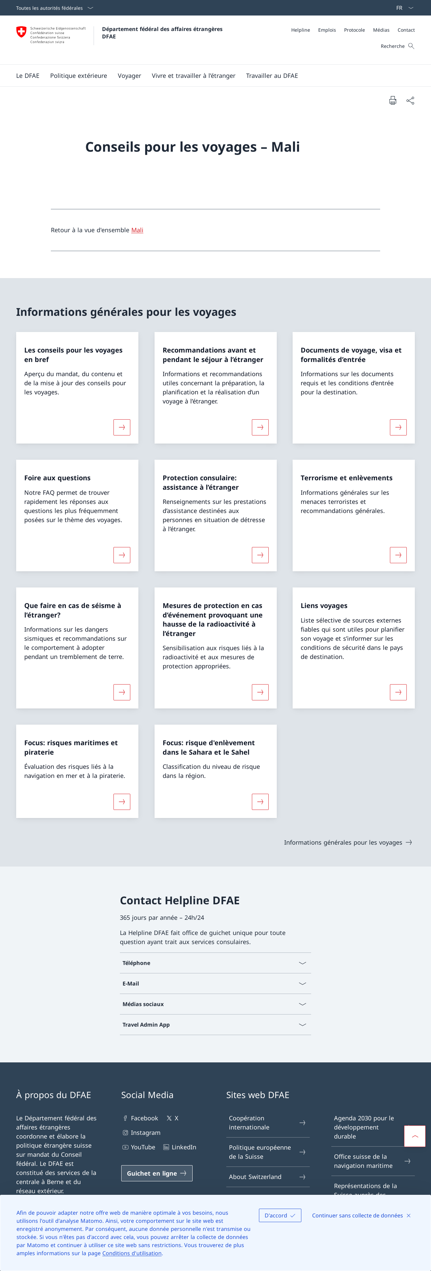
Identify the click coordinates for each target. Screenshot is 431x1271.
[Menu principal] (210, 75)
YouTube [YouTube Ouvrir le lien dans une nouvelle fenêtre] (138, 1147)
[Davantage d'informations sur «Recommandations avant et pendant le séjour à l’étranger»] (260, 427)
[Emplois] (327, 29)
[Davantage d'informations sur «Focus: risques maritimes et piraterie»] (121, 802)
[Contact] (406, 29)
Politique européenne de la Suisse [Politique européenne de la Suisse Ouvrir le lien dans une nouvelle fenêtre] (267, 1151)
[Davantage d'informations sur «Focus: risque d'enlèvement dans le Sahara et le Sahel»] (260, 802)
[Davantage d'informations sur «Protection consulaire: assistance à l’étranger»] (260, 555)
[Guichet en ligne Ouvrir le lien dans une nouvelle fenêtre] (157, 1173)
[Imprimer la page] (392, 100)
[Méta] (353, 29)
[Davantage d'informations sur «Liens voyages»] (398, 692)
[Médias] (381, 29)
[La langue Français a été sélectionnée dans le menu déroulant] (403, 8)
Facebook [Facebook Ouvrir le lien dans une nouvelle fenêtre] (139, 1118)
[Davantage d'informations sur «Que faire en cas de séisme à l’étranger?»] (121, 692)
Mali (137, 230)
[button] (28, 75)
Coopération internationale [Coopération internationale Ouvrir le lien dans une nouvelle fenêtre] (267, 1122)
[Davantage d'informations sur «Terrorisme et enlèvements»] (398, 555)
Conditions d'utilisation (132, 1253)
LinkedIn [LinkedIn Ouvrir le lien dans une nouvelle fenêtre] (179, 1147)
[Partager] (410, 100)
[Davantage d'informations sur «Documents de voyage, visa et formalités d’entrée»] (398, 427)
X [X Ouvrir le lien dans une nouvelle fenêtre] (171, 1118)
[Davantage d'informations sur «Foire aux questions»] (121, 555)
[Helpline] (300, 29)
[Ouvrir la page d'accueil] (120, 40)
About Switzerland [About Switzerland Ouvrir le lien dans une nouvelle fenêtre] (267, 1177)
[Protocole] (354, 29)
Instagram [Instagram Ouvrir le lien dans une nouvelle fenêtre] (141, 1132)
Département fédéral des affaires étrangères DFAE (163, 32)
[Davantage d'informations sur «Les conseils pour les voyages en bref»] (121, 427)
